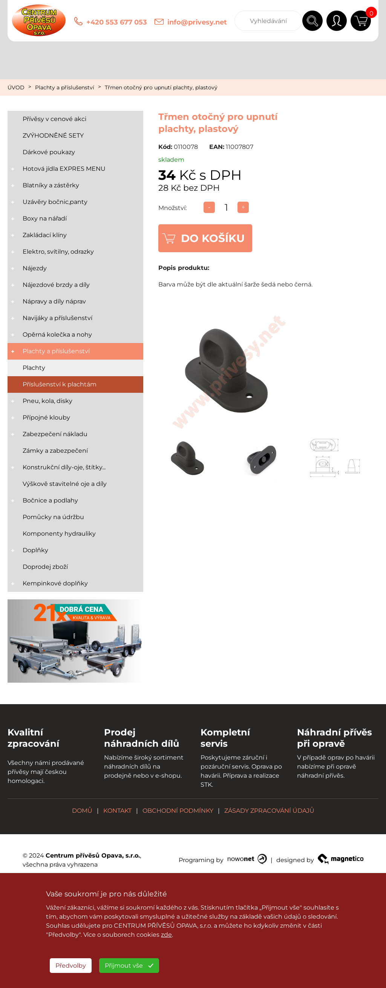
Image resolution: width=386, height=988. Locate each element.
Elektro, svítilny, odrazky (58, 251)
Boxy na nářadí (45, 218)
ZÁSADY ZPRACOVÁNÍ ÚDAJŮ (269, 810)
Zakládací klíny (45, 235)
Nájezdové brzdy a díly (56, 284)
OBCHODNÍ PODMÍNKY (177, 810)
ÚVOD (16, 87)
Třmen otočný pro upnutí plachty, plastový (161, 87)
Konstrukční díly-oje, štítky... (64, 467)
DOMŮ (82, 810)
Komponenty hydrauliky (59, 533)
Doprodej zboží (45, 566)
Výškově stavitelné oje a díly (65, 483)
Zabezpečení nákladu (55, 434)
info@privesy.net (197, 22)
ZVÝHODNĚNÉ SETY (53, 135)
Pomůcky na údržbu (53, 517)
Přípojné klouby (46, 417)
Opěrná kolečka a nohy (57, 334)
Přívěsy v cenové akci (54, 119)
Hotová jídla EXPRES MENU (64, 168)
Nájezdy (35, 268)
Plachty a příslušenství (64, 87)
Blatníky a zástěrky (51, 185)
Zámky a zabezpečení (55, 450)
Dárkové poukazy (49, 152)
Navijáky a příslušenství (57, 318)
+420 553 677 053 (116, 22)
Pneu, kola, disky (47, 400)
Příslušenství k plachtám (59, 384)
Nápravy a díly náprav (54, 301)
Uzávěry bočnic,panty (55, 201)
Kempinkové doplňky (55, 583)
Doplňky (35, 550)
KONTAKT (117, 810)
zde (166, 934)
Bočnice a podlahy (50, 500)
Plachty (34, 367)
